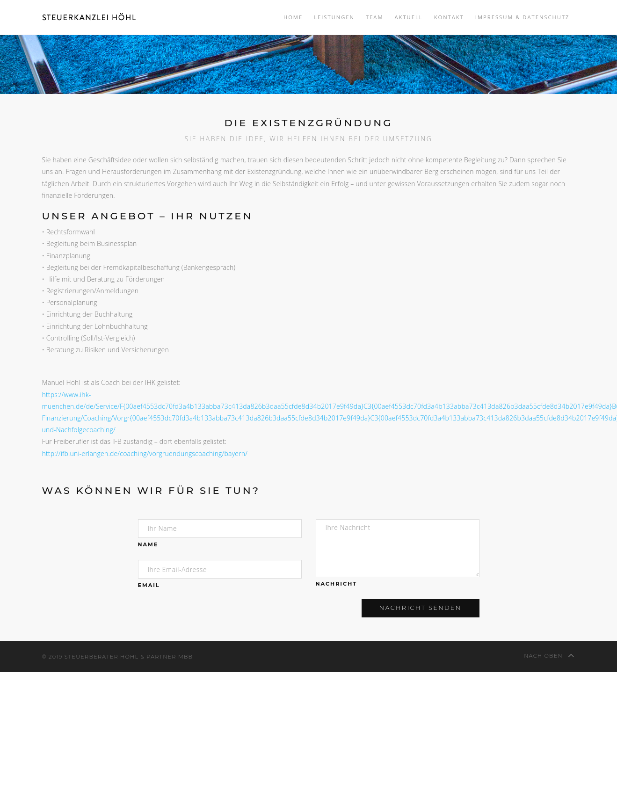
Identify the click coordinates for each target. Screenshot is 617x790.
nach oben (549, 655)
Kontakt (449, 17)
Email (149, 585)
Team (375, 17)
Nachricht (336, 583)
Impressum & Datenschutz (522, 17)
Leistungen (334, 17)
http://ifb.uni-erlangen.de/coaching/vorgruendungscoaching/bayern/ (145, 453)
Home (293, 17)
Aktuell (408, 17)
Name (148, 544)
